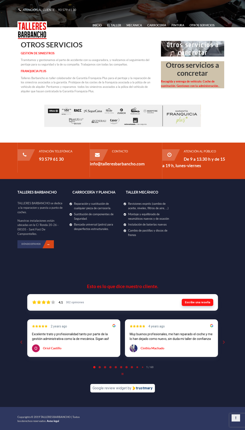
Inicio (97, 25)
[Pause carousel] (122, 374)
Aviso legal (53, 420)
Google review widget (110, 388)
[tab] (94, 367)
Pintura (177, 25)
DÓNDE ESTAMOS (37, 244)
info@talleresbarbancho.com (117, 163)
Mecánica (134, 25)
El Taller (114, 25)
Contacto (100, 34)
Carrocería (156, 25)
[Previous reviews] (21, 342)
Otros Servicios (202, 25)
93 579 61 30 (67, 10)
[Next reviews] (223, 342)
